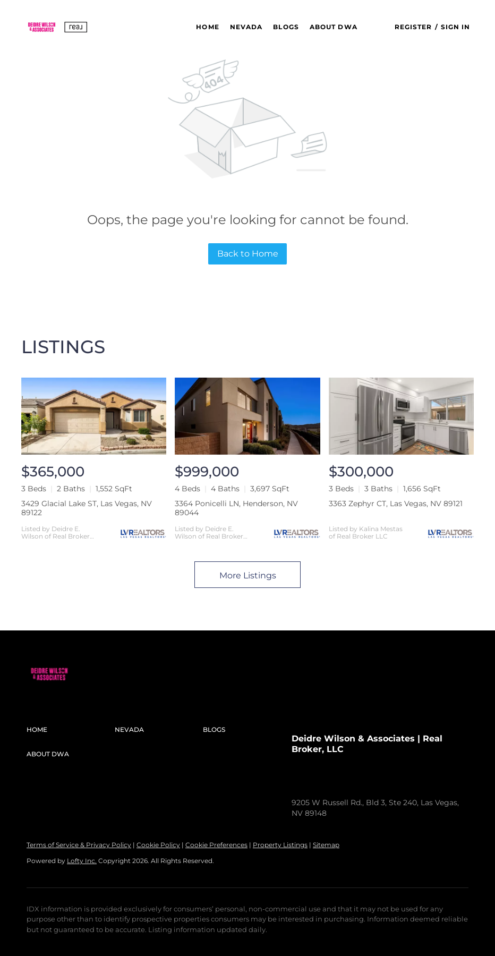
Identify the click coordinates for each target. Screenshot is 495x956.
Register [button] (413, 27)
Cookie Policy (158, 845)
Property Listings (280, 845)
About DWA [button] (333, 27)
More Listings (247, 575)
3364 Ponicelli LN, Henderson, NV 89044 (236, 508)
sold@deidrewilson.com (406, 781)
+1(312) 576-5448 (322, 781)
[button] (57, 27)
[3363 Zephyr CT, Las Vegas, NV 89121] (401, 416)
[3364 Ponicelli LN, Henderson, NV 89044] (247, 416)
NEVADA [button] (246, 27)
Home (207, 27)
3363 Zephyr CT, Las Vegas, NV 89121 (396, 503)
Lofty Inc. (82, 861)
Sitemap (326, 845)
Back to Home (247, 254)
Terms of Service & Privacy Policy (79, 845)
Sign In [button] (456, 27)
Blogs (286, 27)
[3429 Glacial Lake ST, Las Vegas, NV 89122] (93, 416)
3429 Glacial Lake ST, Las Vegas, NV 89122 (86, 508)
